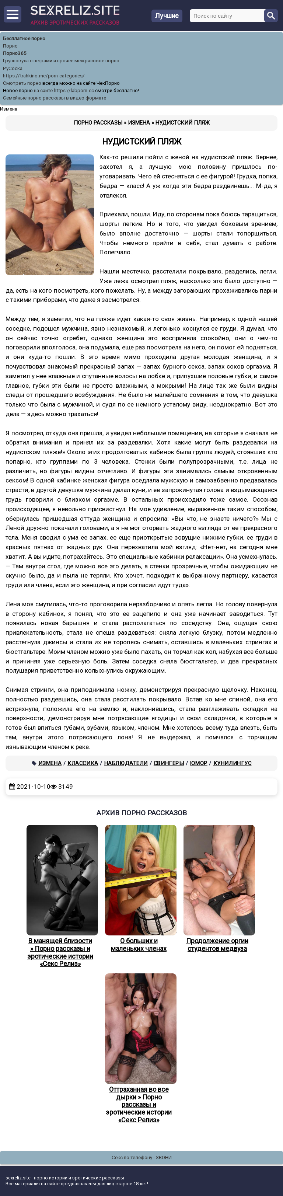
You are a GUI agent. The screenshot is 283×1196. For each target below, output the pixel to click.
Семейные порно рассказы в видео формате (54, 98)
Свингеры (169, 763)
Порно (10, 46)
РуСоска (12, 68)
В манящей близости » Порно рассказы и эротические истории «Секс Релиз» (60, 896)
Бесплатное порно (24, 38)
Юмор (198, 763)
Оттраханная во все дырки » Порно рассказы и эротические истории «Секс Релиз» (139, 1048)
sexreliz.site (18, 1178)
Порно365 (15, 53)
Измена (50, 763)
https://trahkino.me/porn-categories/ (44, 76)
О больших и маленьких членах (139, 888)
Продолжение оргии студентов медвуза (217, 888)
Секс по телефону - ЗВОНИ (142, 1157)
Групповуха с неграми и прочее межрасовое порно (61, 60)
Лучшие (167, 16)
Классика (82, 763)
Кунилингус (232, 763)
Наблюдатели (126, 763)
